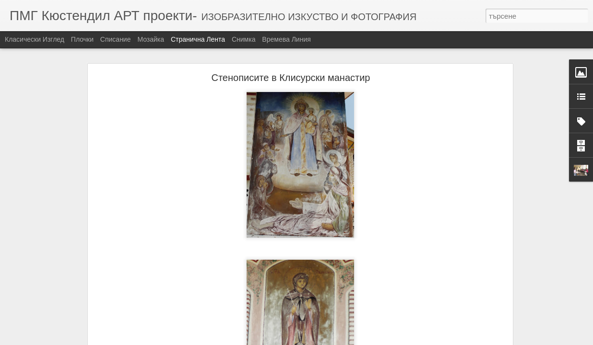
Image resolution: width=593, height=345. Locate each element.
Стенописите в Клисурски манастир (290, 74)
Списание (115, 39)
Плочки (82, 39)
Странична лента (198, 39)
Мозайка (150, 39)
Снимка (244, 39)
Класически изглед (34, 39)
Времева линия (286, 39)
